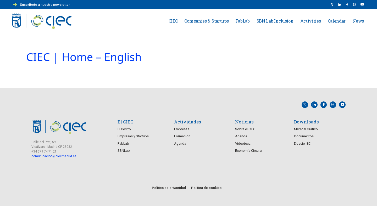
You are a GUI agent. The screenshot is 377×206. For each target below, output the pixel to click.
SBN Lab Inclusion (275, 21)
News (358, 21)
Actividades (187, 121)
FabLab (242, 21)
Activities (310, 21)
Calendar (337, 21)
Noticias (244, 121)
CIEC (173, 21)
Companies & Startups (206, 21)
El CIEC (125, 121)
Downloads (306, 121)
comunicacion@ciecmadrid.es (53, 156)
